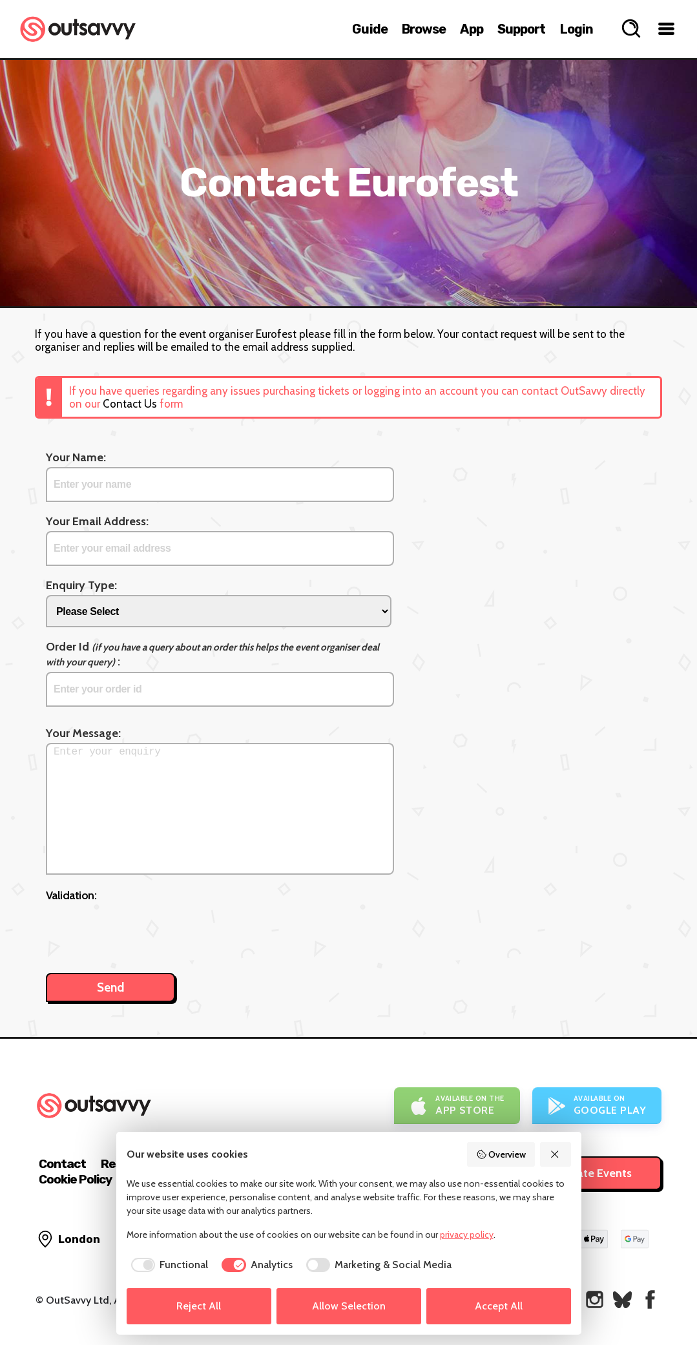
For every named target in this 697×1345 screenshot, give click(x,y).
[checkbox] (168, 1265)
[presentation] (144, 931)
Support (521, 29)
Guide (370, 29)
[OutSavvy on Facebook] (650, 1299)
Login (577, 29)
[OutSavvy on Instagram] (594, 1299)
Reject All (198, 1306)
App (471, 29)
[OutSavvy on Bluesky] (622, 1299)
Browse (424, 29)
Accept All (499, 1306)
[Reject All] (555, 1154)
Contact (62, 1163)
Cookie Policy (75, 1179)
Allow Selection (349, 1306)
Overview (501, 1154)
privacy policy (467, 1234)
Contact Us (130, 403)
